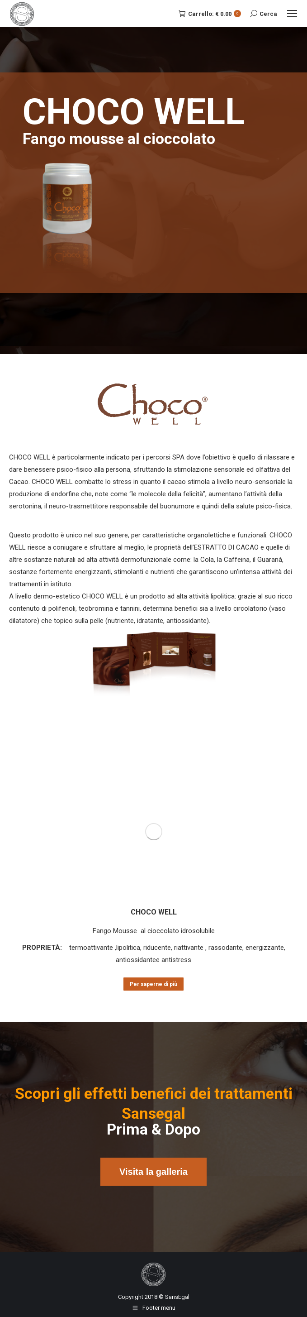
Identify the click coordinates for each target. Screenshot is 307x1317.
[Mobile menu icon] (292, 13)
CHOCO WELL (154, 912)
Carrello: (210, 14)
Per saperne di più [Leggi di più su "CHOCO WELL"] (153, 984)
